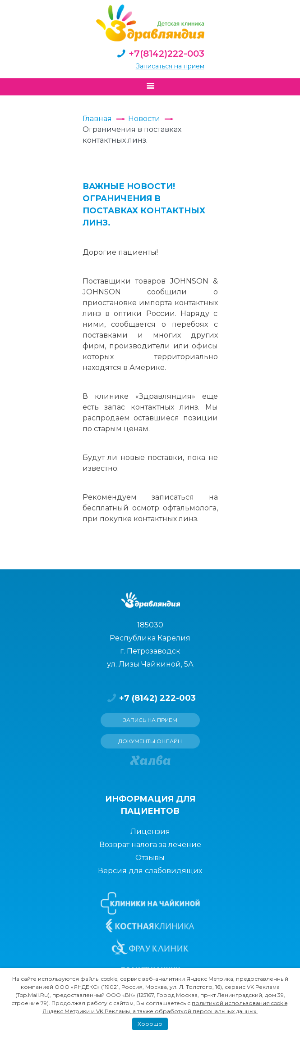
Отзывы (150, 857)
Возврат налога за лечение (150, 844)
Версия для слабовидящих (150, 870)
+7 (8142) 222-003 (150, 698)
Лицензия (150, 831)
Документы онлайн (150, 741)
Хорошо (150, 1023)
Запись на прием (150, 720)
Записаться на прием (170, 66)
